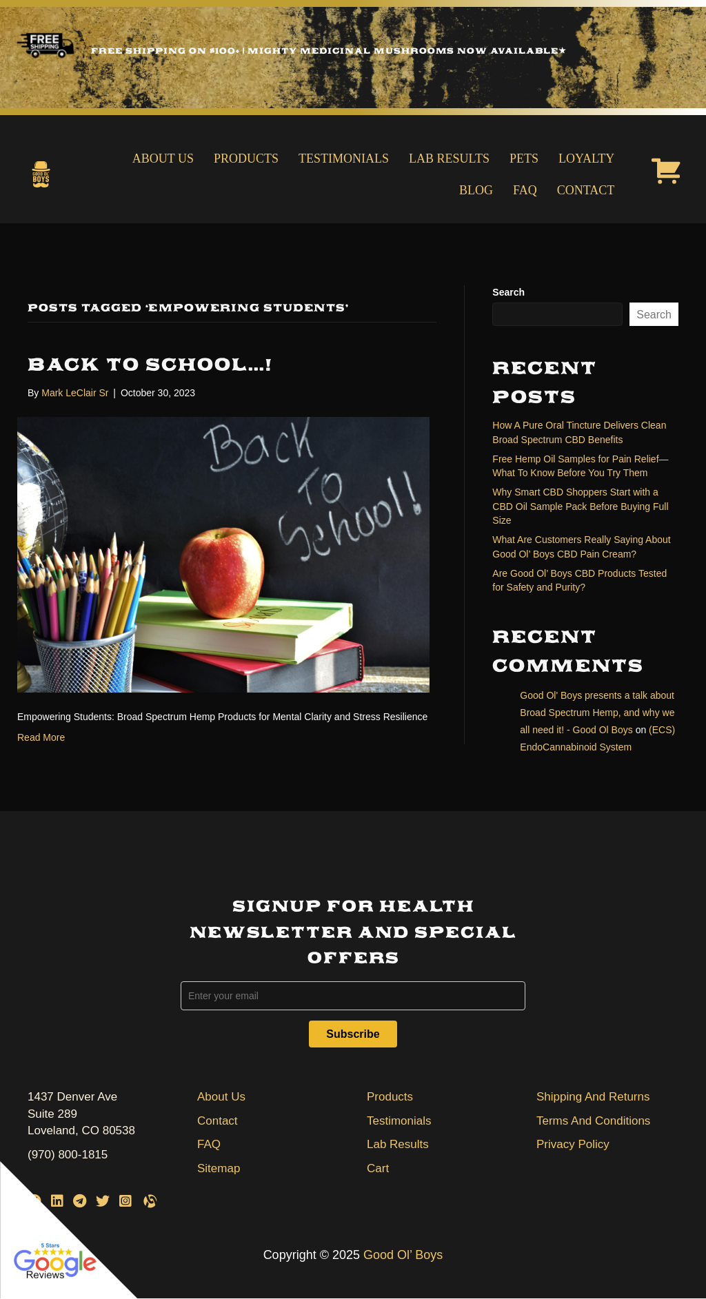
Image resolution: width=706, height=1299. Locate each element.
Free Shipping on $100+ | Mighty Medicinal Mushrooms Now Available (328, 50)
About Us (163, 158)
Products (246, 158)
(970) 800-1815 (68, 1154)
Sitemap (218, 1168)
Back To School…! (150, 364)
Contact (586, 190)
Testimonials (344, 158)
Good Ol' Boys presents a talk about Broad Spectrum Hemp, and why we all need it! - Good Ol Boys (597, 712)
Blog (476, 190)
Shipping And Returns (592, 1096)
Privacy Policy (572, 1144)
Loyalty (586, 158)
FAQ (525, 190)
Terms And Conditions (593, 1120)
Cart (378, 1168)
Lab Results (449, 158)
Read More (41, 737)
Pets (524, 158)
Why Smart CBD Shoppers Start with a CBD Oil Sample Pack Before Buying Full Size (580, 506)
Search (508, 292)
